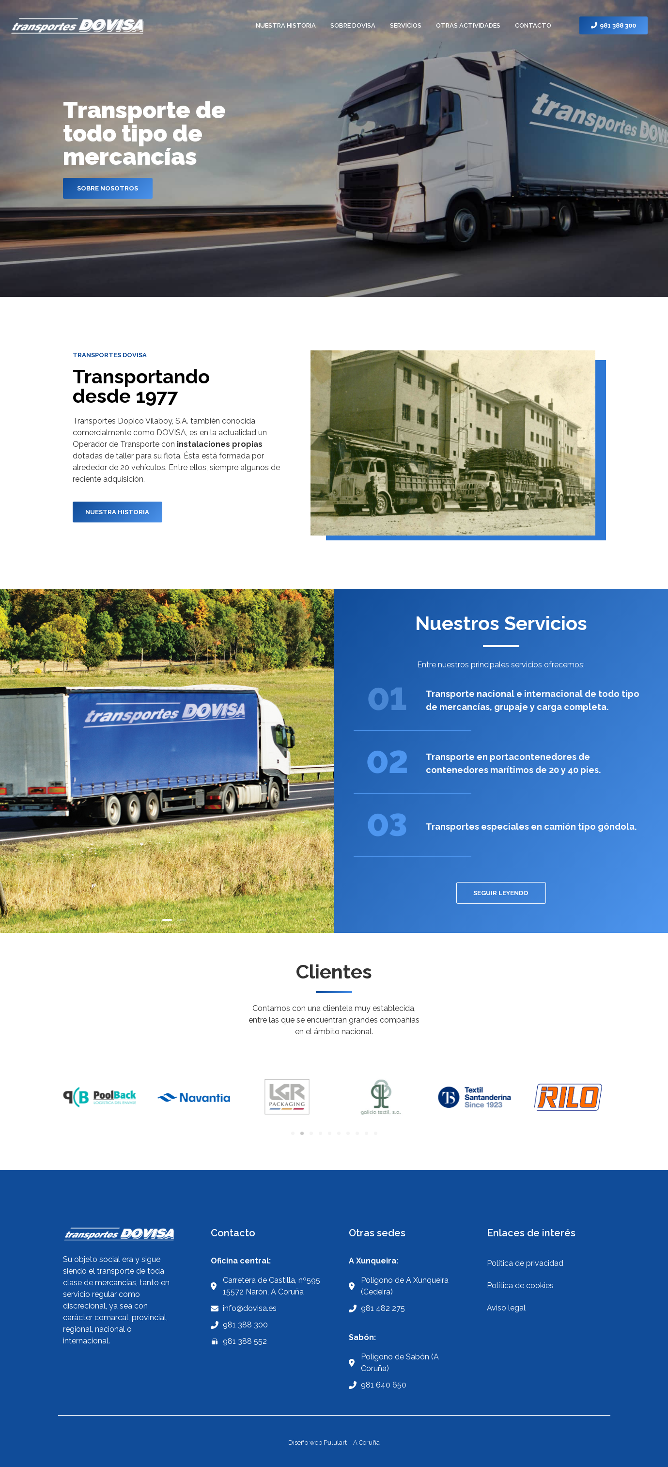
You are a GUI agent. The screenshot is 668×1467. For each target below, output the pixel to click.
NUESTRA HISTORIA (286, 25)
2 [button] (167, 920)
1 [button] (152, 920)
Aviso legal (506, 1307)
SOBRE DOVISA (352, 25)
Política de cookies (520, 1285)
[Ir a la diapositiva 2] (302, 1133)
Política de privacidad (525, 1263)
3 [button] (181, 920)
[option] (167, 761)
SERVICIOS (405, 25)
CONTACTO (533, 25)
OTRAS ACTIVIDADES (468, 25)
